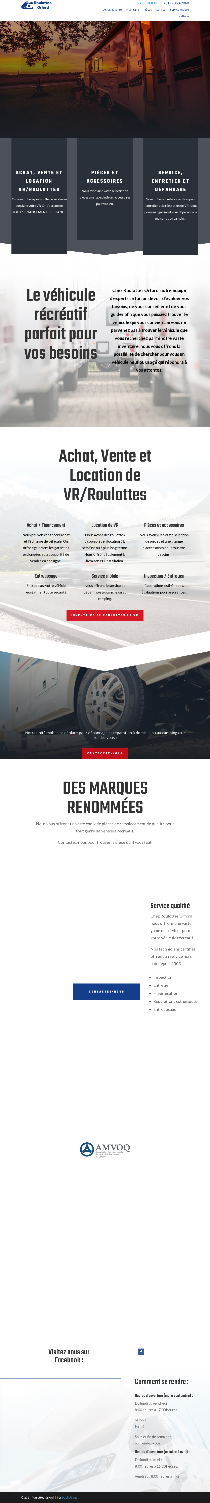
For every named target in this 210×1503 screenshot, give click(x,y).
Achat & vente (112, 9)
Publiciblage (69, 1497)
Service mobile (179, 9)
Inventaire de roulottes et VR (105, 615)
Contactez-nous (105, 753)
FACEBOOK (147, 3)
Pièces (147, 9)
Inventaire (132, 9)
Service (161, 9)
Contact (184, 15)
